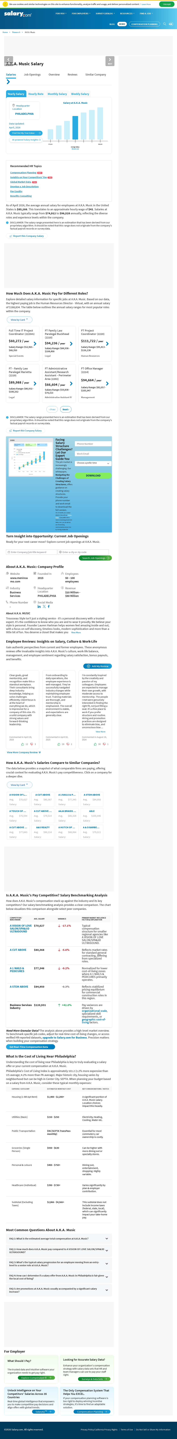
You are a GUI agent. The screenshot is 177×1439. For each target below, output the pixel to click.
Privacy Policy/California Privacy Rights (99, 1429)
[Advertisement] (59, 265)
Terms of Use (127, 1429)
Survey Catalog (105, 13)
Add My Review (97, 666)
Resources (127, 13)
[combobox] (31, 552)
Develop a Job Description (24, 186)
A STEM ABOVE (19, 986)
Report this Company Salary (27, 235)
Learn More (146, 4)
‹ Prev (52, 409)
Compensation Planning (144, 24)
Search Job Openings (95, 558)
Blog (112, 24)
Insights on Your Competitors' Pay (31, 177)
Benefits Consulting (21, 195)
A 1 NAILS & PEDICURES (17, 969)
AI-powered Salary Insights (26, 139)
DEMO (122, 24)
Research (16, 32)
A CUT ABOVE (18, 950)
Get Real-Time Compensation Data (29, 1046)
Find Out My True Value (26, 133)
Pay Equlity (16, 191)
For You (61, 13)
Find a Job (146, 13)
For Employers (81, 13)
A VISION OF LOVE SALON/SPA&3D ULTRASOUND (21, 928)
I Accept (167, 4)
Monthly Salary (58, 94)
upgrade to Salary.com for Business (65, 1037)
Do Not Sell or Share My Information (153, 1429)
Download (93, 475)
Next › (66, 409)
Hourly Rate (36, 94)
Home (5, 32)
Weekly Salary (80, 94)
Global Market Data (23, 181)
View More (76, 632)
